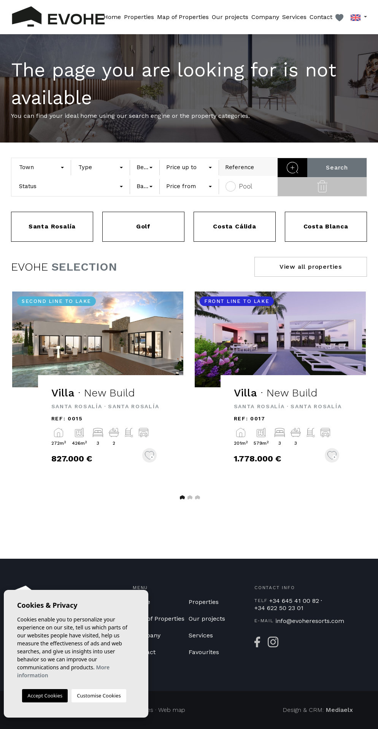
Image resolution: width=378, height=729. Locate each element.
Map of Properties (183, 17)
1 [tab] (181, 497)
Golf (143, 226)
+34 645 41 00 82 (294, 600)
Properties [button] (139, 17)
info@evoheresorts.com (309, 621)
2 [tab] (189, 497)
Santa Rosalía (52, 226)
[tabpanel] (97, 388)
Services (294, 17)
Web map (171, 709)
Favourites (204, 652)
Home (112, 17)
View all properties (311, 266)
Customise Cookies (99, 695)
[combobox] (41, 167)
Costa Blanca (326, 226)
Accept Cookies (44, 695)
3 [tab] (197, 497)
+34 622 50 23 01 (278, 608)
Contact (321, 17)
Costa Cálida (234, 226)
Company (265, 17)
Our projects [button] (230, 17)
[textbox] (39, 167)
